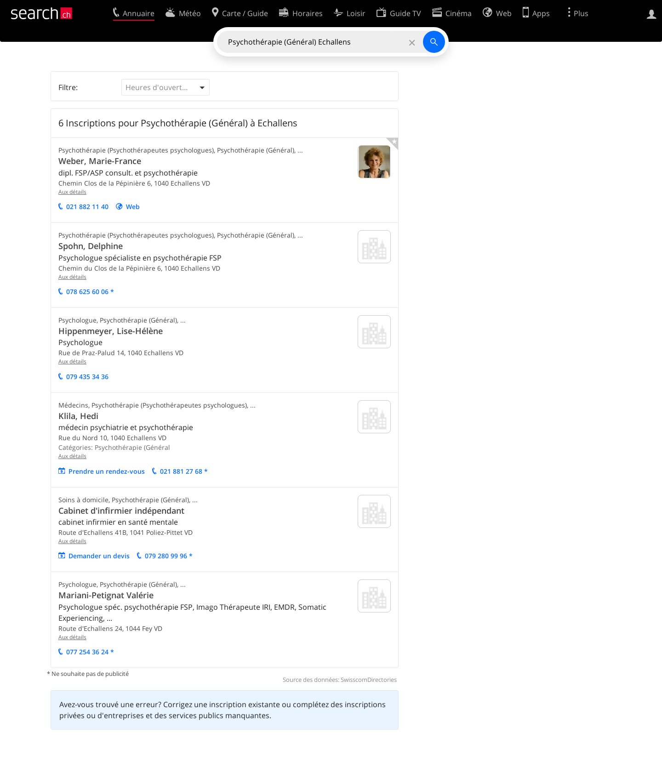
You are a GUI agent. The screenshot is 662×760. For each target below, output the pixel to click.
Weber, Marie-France (99, 160)
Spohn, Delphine (90, 245)
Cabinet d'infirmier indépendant (121, 510)
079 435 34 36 (87, 376)
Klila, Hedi (78, 415)
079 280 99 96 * (169, 555)
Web (133, 206)
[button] (165, 87)
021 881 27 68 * (184, 471)
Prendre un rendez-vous (106, 471)
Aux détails (72, 192)
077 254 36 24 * (90, 651)
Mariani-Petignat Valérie (106, 595)
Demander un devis (99, 555)
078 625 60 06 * (90, 291)
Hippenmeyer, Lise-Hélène (110, 330)
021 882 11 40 (87, 206)
